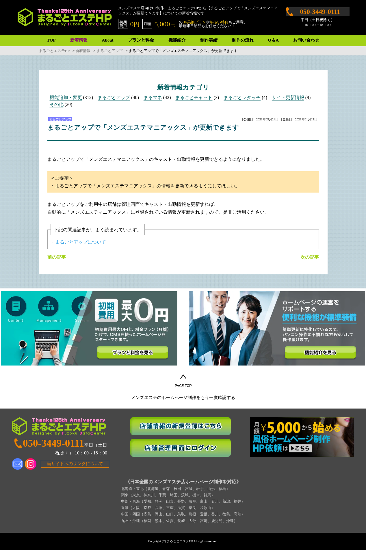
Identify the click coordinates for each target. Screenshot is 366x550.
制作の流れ (243, 40)
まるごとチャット (193, 97)
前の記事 (56, 257)
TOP (51, 40)
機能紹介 (177, 40)
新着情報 (79, 40)
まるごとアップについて (80, 242)
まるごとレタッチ (242, 97)
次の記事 (309, 257)
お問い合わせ (306, 40)
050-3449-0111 (320, 11)
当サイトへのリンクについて (75, 464)
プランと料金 (141, 40)
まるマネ (153, 97)
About (108, 40)
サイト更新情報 (288, 97)
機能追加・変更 (66, 97)
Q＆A (273, 40)
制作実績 (209, 40)
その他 (57, 104)
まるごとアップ (114, 97)
